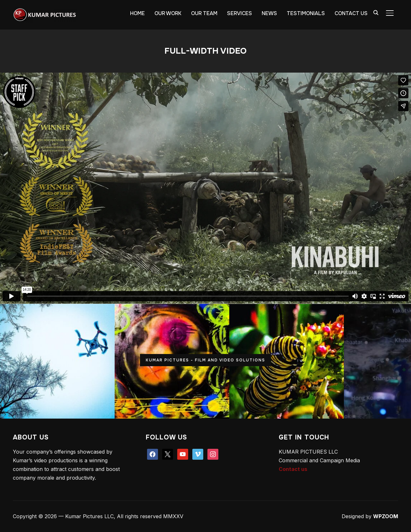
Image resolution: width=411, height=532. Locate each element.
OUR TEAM (204, 13)
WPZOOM (385, 516)
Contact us (293, 469)
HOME (137, 13)
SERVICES (239, 13)
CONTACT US (351, 13)
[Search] (375, 12)
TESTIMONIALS (306, 13)
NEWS (269, 13)
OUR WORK (167, 13)
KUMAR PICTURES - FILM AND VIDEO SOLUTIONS (205, 360)
